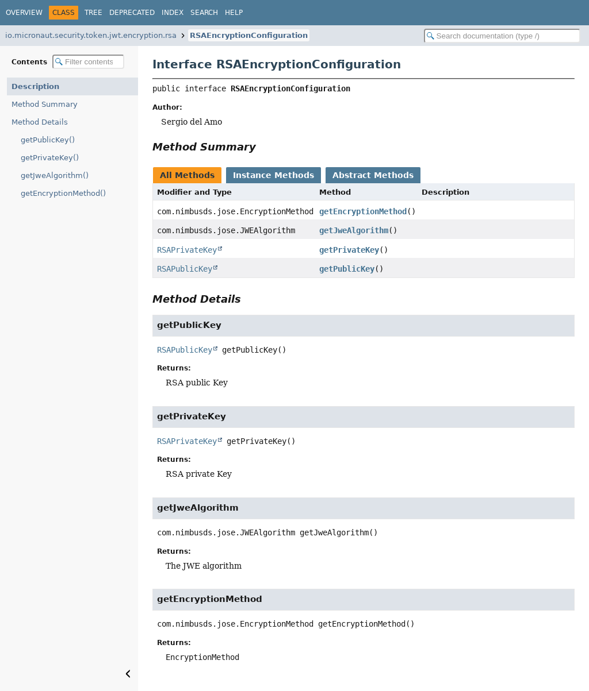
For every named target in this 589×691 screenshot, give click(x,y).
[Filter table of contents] (88, 62)
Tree (93, 13)
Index (172, 13)
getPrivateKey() (50, 157)
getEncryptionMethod (363, 211)
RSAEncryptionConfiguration (249, 35)
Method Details (40, 122)
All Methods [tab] (187, 175)
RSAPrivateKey (187, 249)
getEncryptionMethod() (63, 193)
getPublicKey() (48, 140)
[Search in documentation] (502, 36)
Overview (24, 13)
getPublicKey (346, 268)
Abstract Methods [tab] (373, 175)
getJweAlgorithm (353, 230)
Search (204, 13)
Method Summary (45, 104)
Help (234, 13)
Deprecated (132, 13)
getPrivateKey (349, 249)
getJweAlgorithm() (55, 175)
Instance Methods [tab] (273, 175)
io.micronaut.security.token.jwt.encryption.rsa (91, 35)
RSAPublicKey (184, 268)
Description (35, 86)
